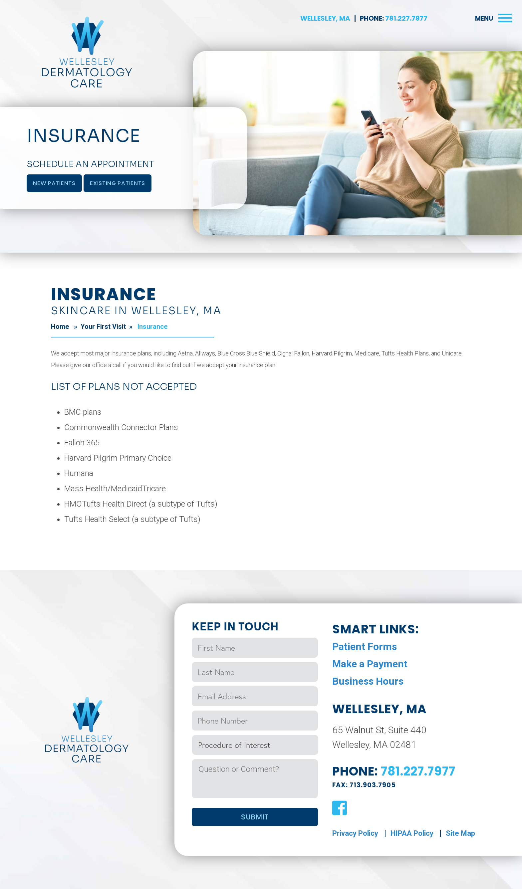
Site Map (460, 834)
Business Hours (367, 682)
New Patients (55, 183)
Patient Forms (364, 647)
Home (60, 327)
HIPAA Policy (412, 834)
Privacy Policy (355, 834)
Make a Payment (369, 664)
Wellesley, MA (325, 18)
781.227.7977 (405, 18)
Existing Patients (121, 183)
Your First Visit (103, 327)
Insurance (151, 327)
